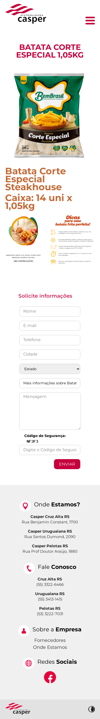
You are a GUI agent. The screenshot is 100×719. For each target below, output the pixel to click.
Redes (57, 661)
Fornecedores (50, 640)
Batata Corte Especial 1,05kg (50, 51)
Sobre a (57, 629)
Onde (57, 504)
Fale (57, 566)
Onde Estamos (50, 647)
